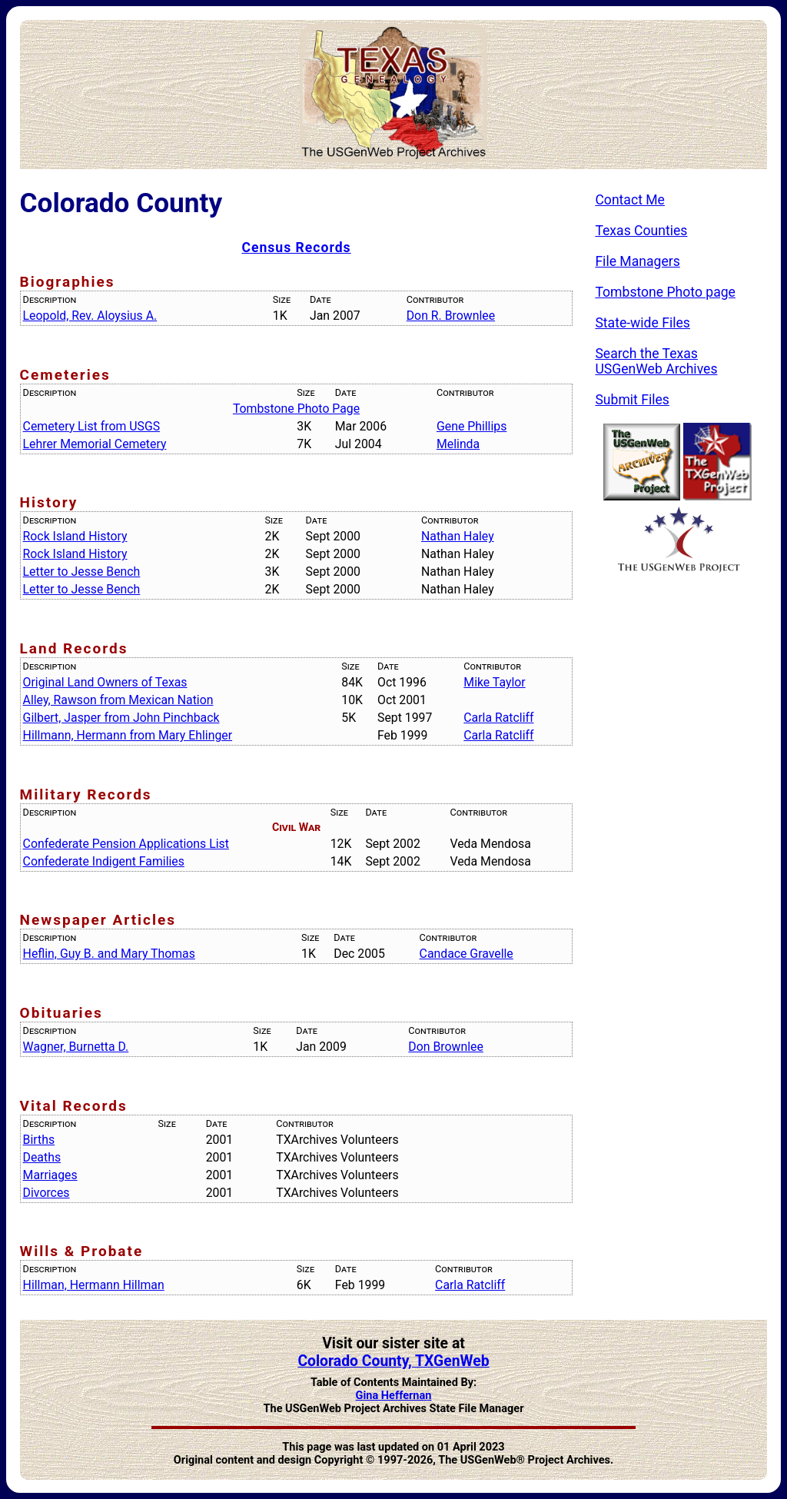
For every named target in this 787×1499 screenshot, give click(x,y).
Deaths (42, 1157)
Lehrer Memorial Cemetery (95, 444)
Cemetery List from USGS (92, 426)
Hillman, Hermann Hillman (93, 1285)
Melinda (458, 444)
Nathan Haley (457, 536)
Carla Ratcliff (498, 717)
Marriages (50, 1175)
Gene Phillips (471, 426)
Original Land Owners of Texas (105, 682)
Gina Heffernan (394, 1395)
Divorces (46, 1192)
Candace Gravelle (466, 953)
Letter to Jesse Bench (82, 571)
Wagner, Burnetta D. (76, 1046)
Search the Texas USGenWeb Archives (656, 361)
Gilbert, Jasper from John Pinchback (121, 717)
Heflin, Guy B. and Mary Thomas (109, 953)
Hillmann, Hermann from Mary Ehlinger (128, 735)
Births (39, 1139)
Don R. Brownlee (451, 315)
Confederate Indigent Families (103, 861)
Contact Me (630, 200)
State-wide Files (642, 323)
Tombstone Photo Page (296, 408)
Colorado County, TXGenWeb (393, 1361)
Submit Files (632, 399)
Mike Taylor (494, 682)
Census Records (295, 247)
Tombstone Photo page (665, 292)
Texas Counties (641, 230)
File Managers (637, 261)
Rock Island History (75, 536)
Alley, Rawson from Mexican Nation (118, 700)
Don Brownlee (445, 1046)
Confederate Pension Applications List (126, 843)
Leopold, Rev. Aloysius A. (90, 315)
